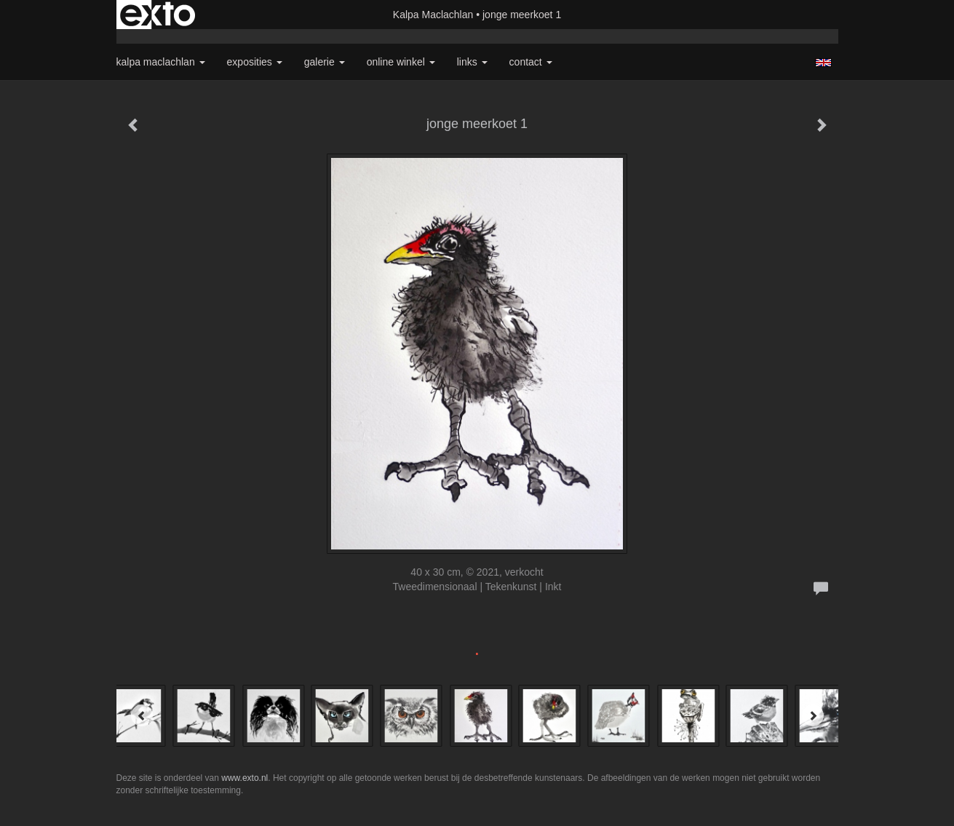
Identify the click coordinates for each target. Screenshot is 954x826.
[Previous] (142, 715)
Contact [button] (530, 62)
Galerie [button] (324, 62)
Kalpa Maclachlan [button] (160, 62)
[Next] (813, 715)
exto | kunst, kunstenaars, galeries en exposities (157, 14)
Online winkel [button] (401, 62)
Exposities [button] (254, 62)
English (823, 62)
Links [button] (472, 62)
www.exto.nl (244, 778)
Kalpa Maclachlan (433, 14)
